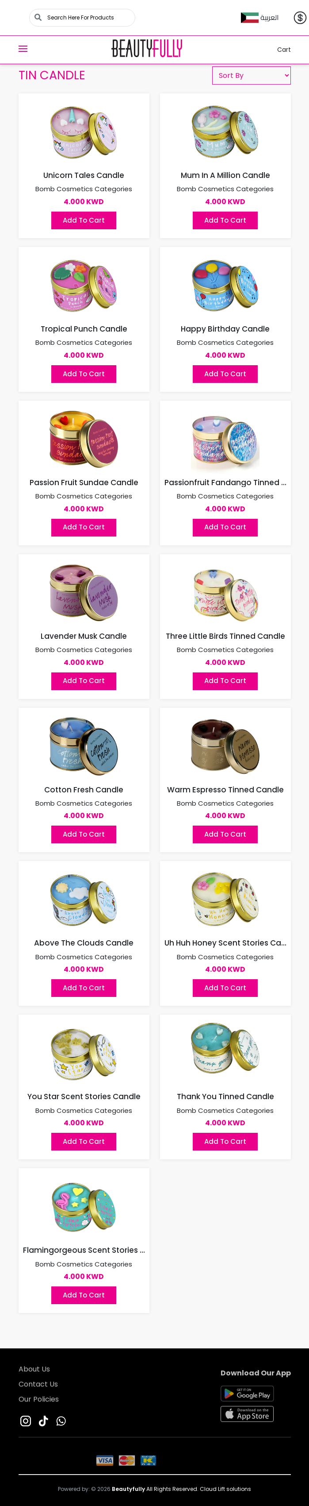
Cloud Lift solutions (225, 1489)
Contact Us (38, 1387)
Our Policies (39, 1402)
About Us (34, 1372)
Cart (278, 49)
